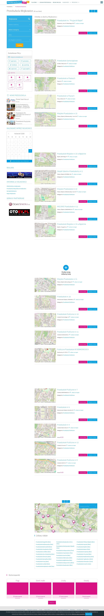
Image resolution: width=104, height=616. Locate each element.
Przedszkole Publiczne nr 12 (67, 442)
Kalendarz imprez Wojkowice (19, 128)
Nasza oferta (47, 609)
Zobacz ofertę (83, 33)
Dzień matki (40, 580)
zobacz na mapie (80, 23)
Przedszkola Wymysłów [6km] (43, 559)
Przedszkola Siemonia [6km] (43, 556)
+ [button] (36, 505)
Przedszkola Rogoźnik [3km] (43, 542)
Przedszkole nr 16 (64, 296)
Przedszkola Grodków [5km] (43, 551)
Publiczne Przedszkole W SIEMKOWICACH (73, 349)
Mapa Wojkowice (11, 193)
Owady (86, 580)
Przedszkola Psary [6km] (42, 561)
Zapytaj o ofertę (92, 33)
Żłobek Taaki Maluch (22, 99)
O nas (40, 609)
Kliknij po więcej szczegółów (78, 614)
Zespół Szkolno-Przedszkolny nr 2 (70, 171)
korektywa (14, 65)
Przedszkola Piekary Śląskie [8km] (86, 542)
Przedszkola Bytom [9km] (83, 549)
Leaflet (42, 32)
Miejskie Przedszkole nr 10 (67, 189)
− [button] (36, 508)
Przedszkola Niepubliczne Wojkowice (16, 188)
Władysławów (19, 123)
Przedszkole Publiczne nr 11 (67, 332)
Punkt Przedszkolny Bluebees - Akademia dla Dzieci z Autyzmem (23, 106)
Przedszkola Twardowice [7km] (64, 553)
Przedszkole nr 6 (63, 407)
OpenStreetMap (48, 32)
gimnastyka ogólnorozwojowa (27, 61)
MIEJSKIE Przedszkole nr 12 (67, 206)
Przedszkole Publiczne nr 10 (67, 314)
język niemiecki (14, 61)
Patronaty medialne (63, 609)
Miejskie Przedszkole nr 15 (67, 113)
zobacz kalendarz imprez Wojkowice (20, 161)
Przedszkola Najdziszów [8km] (64, 560)
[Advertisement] (66, 47)
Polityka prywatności (20, 609)
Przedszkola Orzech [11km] (84, 564)
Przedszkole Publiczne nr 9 (67, 460)
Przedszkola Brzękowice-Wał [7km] (45, 566)
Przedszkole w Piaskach (66, 78)
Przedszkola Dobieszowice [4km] (44, 544)
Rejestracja (86, 609)
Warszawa (18, 110)
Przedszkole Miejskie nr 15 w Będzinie (71, 154)
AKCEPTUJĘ (88, 614)
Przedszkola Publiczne (69, 26)
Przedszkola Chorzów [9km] (84, 554)
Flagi (17, 580)
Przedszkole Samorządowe (67, 60)
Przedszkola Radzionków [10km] (85, 556)
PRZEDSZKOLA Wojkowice (13, 186)
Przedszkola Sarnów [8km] (63, 555)
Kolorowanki (14, 575)
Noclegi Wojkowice (12, 191)
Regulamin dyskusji (32, 609)
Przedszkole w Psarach (65, 96)
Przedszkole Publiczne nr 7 (67, 389)
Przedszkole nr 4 (63, 425)
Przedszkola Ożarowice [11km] (85, 561)
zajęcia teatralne (15, 68)
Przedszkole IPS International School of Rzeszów (23, 114)
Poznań (17, 101)
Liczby (63, 580)
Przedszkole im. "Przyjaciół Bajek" (70, 20)
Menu (101, 2)
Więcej (52, 603)
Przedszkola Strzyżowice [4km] (44, 549)
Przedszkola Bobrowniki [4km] (44, 547)
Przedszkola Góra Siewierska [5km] (45, 554)
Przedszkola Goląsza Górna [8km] (65, 562)
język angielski (26, 68)
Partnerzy (72, 609)
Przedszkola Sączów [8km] (84, 544)
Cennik (54, 609)
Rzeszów (18, 118)
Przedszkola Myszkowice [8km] (64, 565)
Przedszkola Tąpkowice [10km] (85, 559)
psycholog (26, 65)
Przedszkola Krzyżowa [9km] (84, 551)
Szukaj (19, 45)
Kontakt (79, 609)
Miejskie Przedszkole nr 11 (67, 279)
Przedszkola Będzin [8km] (83, 547)
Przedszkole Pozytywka (23, 121)
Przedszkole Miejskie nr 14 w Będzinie (71, 224)
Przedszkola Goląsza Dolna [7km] (65, 550)
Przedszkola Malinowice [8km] (64, 558)
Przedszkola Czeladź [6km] (43, 564)
